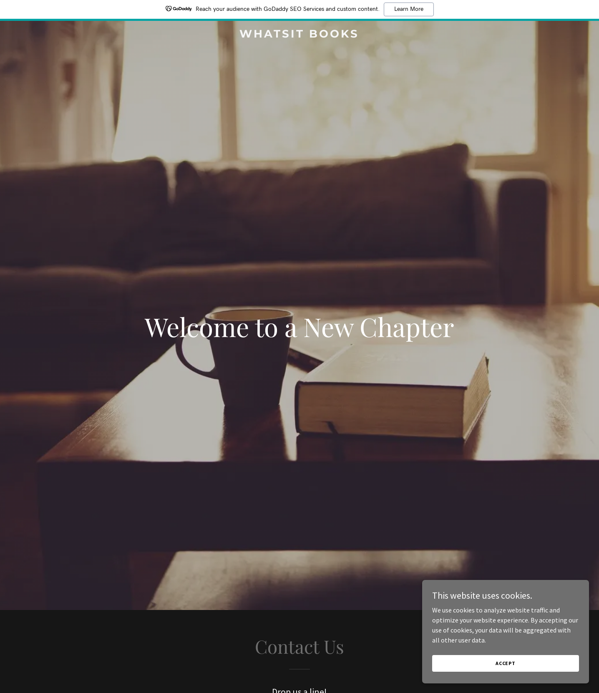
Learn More (408, 9)
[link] (299, 35)
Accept (506, 663)
